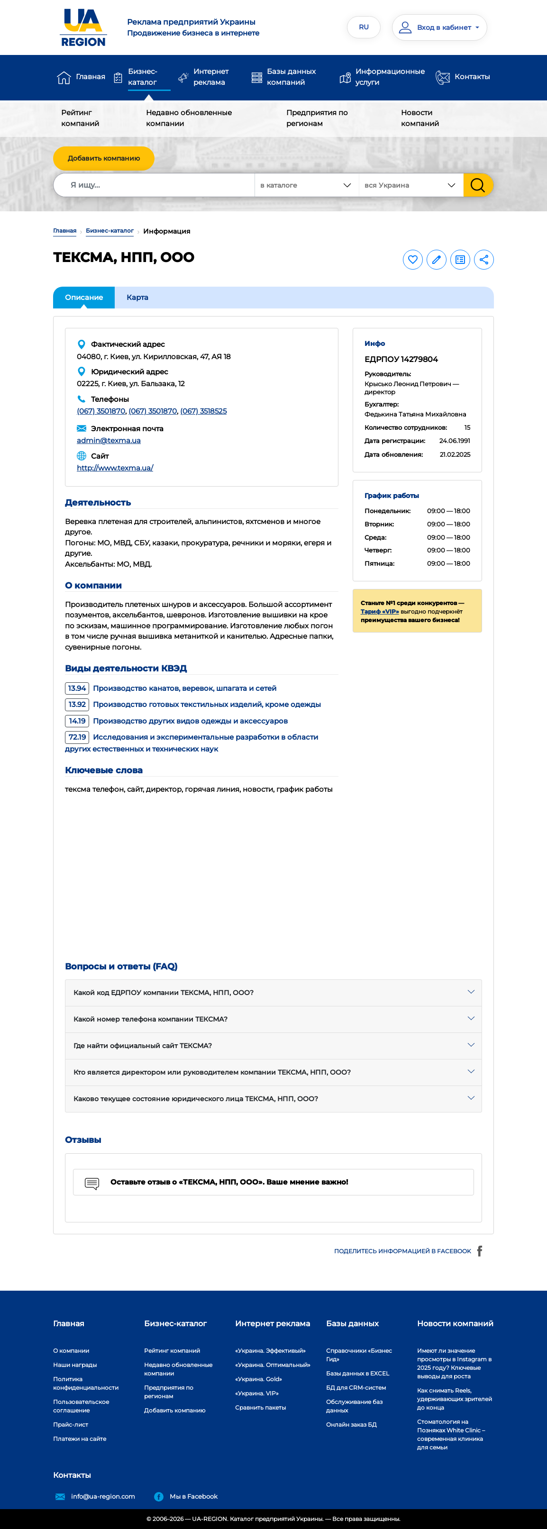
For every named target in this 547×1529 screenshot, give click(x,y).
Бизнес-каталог (142, 77)
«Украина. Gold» (258, 1379)
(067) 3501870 (101, 411)
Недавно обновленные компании (189, 118)
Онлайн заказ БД (351, 1424)
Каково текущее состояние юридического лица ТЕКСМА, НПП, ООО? (195, 1099)
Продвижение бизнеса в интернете (196, 27)
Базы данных (352, 1323)
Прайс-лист (70, 1424)
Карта (137, 297)
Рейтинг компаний (80, 118)
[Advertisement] (273, 872)
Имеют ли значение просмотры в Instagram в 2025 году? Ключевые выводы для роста (454, 1363)
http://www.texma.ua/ (115, 467)
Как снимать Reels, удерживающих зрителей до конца (454, 1399)
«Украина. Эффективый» (270, 1350)
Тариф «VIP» (380, 611)
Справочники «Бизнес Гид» (359, 1355)
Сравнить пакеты (260, 1407)
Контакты (472, 76)
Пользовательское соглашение (81, 1406)
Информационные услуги (390, 77)
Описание (84, 297)
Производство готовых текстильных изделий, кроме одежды (193, 704)
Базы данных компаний (291, 77)
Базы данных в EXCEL (357, 1373)
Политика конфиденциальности (86, 1383)
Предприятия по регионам (317, 118)
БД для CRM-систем (356, 1387)
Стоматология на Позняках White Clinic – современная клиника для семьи (451, 1434)
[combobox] (411, 185)
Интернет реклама (210, 77)
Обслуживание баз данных (354, 1406)
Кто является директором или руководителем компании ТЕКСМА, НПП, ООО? (212, 1072)
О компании (71, 1350)
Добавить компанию (104, 158)
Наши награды (75, 1364)
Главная (90, 76)
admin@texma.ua (109, 440)
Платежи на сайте (79, 1438)
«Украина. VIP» (257, 1393)
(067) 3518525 (203, 411)
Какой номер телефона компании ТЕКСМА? (150, 1019)
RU (364, 27)
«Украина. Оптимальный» (272, 1364)
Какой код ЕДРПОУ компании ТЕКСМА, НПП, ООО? (163, 992)
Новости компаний (420, 118)
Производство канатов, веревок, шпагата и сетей (170, 688)
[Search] (154, 185)
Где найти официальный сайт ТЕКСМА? (142, 1045)
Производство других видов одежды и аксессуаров (176, 720)
